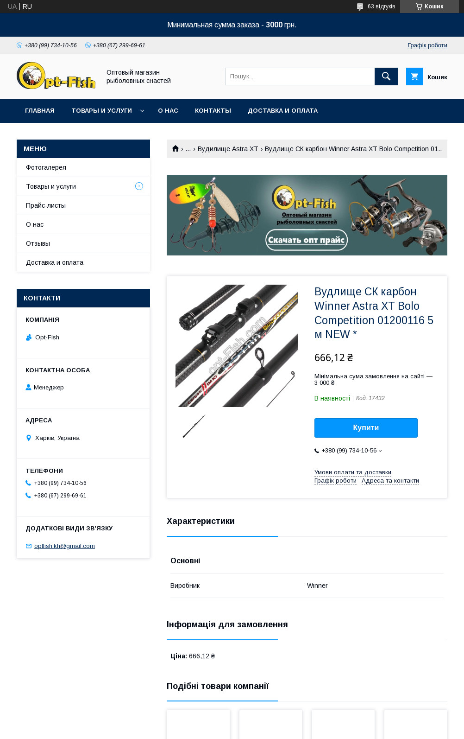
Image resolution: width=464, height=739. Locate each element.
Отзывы (38, 243)
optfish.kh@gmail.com (64, 545)
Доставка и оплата (283, 110)
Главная (40, 110)
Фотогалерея (46, 167)
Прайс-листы (46, 205)
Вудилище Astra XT (228, 149)
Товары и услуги (101, 110)
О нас (168, 110)
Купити (366, 428)
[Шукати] (386, 76)
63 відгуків (381, 6)
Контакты (213, 110)
